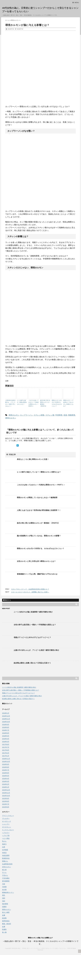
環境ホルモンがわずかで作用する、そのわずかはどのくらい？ (57, 403)
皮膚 (3, 915)
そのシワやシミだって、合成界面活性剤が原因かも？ (30, 589)
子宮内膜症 (5, 878)
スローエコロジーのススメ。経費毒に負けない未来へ (30, 592)
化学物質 (5, 850)
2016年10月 (6, 761)
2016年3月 (5, 781)
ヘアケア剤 (5, 835)
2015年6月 (5, 807)
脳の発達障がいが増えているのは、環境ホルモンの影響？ (39, 536)
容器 (65, 415)
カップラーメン (26, 415)
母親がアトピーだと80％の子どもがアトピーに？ (32, 637)
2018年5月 (5, 736)
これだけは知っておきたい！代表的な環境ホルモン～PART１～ (41, 485)
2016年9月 (5, 764)
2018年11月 (6, 719)
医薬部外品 (5, 858)
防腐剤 (4, 929)
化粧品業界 (5, 855)
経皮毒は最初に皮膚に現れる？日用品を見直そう (32, 663)
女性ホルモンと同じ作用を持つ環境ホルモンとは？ (36, 561)
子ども (4, 872)
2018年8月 (5, 727)
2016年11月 (6, 758)
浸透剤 (4, 906)
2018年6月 (5, 733)
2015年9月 (5, 798)
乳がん (4, 841)
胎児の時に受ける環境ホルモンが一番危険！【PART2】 (45, 403)
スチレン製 (49, 415)
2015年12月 (6, 790)
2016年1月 (5, 787)
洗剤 (3, 898)
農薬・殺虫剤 (6, 924)
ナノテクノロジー (8, 830)
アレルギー (5, 818)
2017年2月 (5, 753)
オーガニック (6, 821)
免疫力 (4, 844)
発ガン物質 (5, 912)
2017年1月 (5, 756)
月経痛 (4, 887)
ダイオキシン (6, 827)
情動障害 (71, 415)
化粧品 (4, 852)
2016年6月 (5, 773)
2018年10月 (6, 721)
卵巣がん (5, 861)
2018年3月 (5, 741)
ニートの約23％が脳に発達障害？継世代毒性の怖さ (33, 612)
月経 (3, 884)
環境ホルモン (14, 415)
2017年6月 (5, 750)
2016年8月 (5, 767)
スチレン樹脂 (39, 415)
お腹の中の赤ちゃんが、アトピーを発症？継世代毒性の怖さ (36, 650)
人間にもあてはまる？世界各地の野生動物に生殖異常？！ (39, 510)
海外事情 (5, 904)
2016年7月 (5, 770)
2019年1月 (5, 713)
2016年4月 (5, 778)
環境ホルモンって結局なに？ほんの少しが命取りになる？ (68, 403)
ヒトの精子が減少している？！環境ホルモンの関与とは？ (39, 472)
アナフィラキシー (8, 815)
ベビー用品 (5, 838)
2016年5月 (5, 776)
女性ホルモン (6, 867)
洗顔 (3, 901)
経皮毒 (4, 918)
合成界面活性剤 (7, 864)
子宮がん (5, 875)
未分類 (4, 889)
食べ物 (4, 932)
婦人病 (4, 870)
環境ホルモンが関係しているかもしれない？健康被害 (37, 497)
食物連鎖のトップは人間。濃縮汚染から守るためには (37, 574)
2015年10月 (6, 795)
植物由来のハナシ (8, 892)
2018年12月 (6, 716)
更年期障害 (5, 881)
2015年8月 (5, 801)
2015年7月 (5, 804)
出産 (3, 847)
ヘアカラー (5, 833)
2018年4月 (5, 739)
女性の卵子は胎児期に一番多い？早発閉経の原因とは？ (35, 625)
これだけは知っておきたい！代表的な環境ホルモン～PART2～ (33, 403)
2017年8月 (5, 744)
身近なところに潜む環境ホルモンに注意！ (33, 459)
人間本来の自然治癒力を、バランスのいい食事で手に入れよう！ (10, 403)
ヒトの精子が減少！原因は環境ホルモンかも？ (22, 402)
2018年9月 (5, 724)
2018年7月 (5, 730)
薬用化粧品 (5, 921)
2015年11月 (6, 793)
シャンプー (5, 824)
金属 (3, 926)
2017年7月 (5, 747)
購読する (7, 600)
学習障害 (58, 415)
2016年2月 (5, 784)
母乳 (3, 895)
